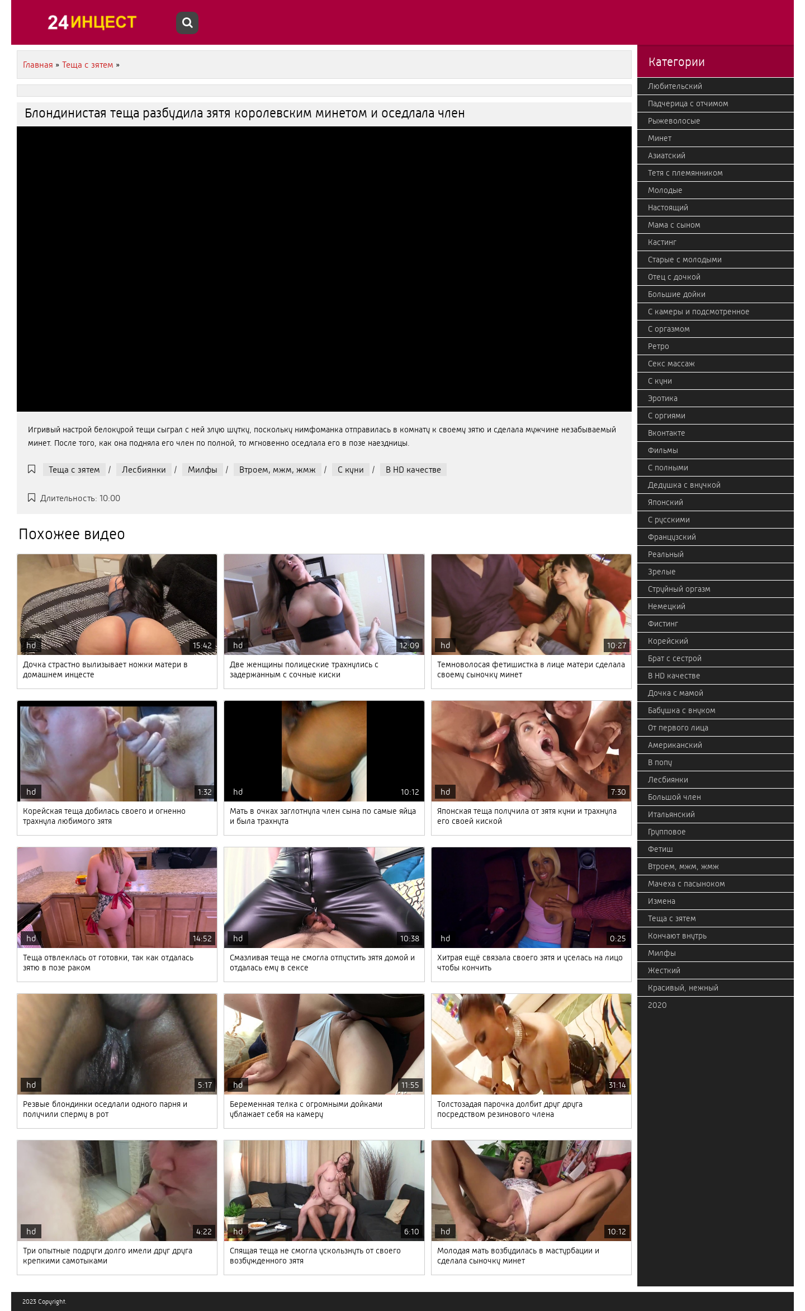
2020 (657, 1005)
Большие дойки (676, 294)
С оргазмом (669, 329)
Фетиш (660, 849)
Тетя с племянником (685, 173)
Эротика (663, 398)
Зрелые (662, 572)
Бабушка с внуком (682, 710)
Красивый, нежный (683, 988)
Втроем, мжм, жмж (277, 469)
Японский (665, 502)
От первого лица (678, 728)
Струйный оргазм (679, 589)
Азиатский (666, 155)
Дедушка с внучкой (684, 485)
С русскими (669, 520)
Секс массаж (671, 364)
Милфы (202, 469)
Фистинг (663, 624)
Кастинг (662, 242)
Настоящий (668, 207)
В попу (660, 762)
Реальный (666, 554)
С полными (668, 468)
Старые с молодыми (685, 259)
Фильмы (663, 450)
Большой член (674, 797)
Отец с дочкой (674, 277)
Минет (659, 138)
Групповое (667, 832)
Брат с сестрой (675, 658)
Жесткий (664, 970)
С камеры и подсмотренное (699, 311)
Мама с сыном (674, 225)
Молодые (665, 190)
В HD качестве (413, 469)
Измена (661, 901)
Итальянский (671, 814)
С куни (351, 469)
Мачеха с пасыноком (686, 884)
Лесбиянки (144, 469)
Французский (672, 537)
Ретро (658, 346)
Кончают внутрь (677, 936)
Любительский (675, 86)
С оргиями (666, 416)
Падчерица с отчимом (688, 103)
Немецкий (666, 606)
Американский (675, 745)
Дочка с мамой (675, 693)
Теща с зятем (74, 469)
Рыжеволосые (674, 121)
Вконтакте (666, 433)
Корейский (668, 641)
